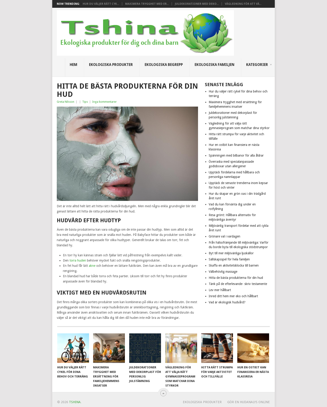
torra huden (77, 260)
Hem (73, 64)
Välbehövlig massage (223, 271)
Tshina (75, 402)
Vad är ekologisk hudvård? (227, 302)
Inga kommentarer (104, 101)
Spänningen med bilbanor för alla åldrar (236, 155)
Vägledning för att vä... (243, 3)
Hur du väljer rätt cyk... (101, 3)
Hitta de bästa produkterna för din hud (236, 278)
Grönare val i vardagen (224, 236)
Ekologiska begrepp (164, 64)
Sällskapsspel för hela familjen (229, 259)
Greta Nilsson (65, 101)
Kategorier (257, 64)
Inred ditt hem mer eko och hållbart (233, 296)
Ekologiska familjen (214, 64)
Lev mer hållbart (220, 290)
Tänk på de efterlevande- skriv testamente (238, 284)
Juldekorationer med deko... (197, 3)
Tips (85, 101)
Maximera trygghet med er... (147, 3)
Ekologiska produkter (111, 64)
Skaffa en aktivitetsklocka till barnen (234, 265)
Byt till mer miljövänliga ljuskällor (231, 253)
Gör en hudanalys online (248, 402)
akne (92, 265)
